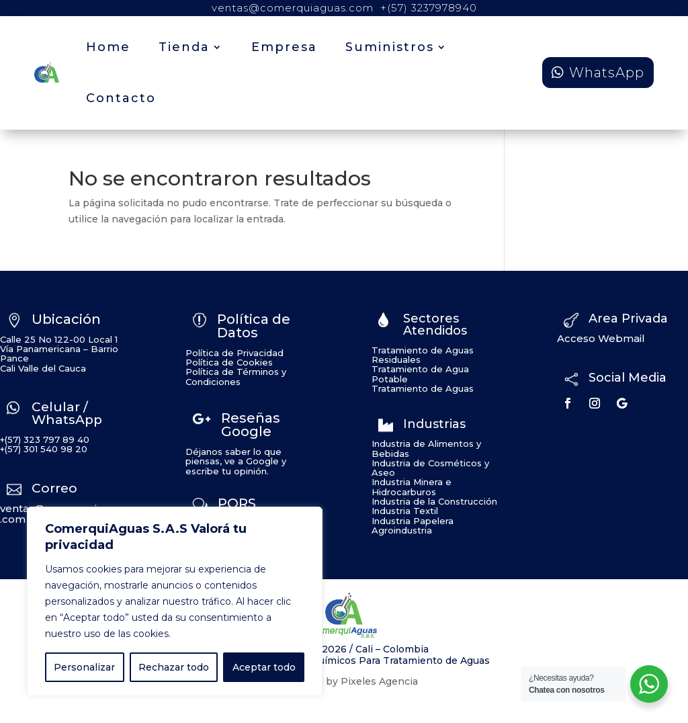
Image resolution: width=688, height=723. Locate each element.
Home (108, 47)
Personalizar (84, 667)
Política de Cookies (229, 362)
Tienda (184, 47)
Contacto (121, 98)
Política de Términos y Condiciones (235, 376)
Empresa (284, 47)
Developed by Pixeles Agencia (344, 681)
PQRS (237, 503)
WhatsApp (606, 73)
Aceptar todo (264, 667)
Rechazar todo (173, 667)
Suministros (389, 47)
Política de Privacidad (234, 352)
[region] (174, 601)
